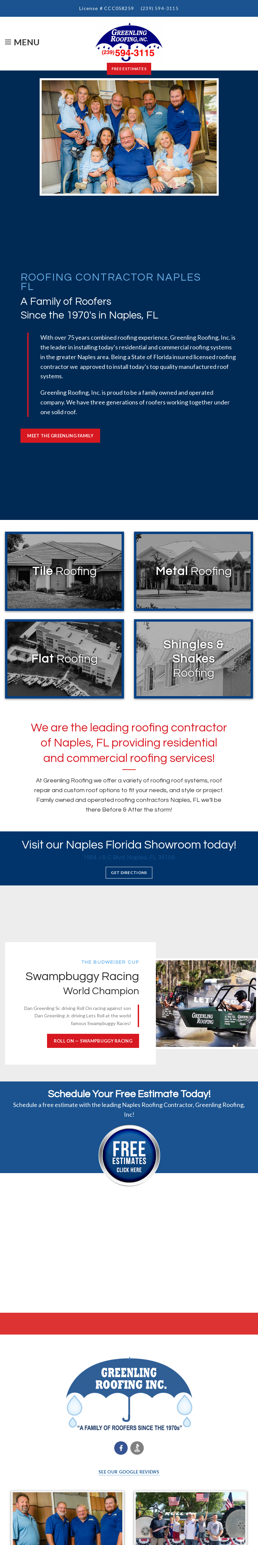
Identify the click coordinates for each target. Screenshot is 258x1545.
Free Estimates (129, 68)
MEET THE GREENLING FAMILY (60, 435)
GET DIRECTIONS (129, 872)
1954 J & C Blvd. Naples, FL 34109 (129, 857)
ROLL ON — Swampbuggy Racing (93, 1041)
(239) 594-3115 (160, 8)
